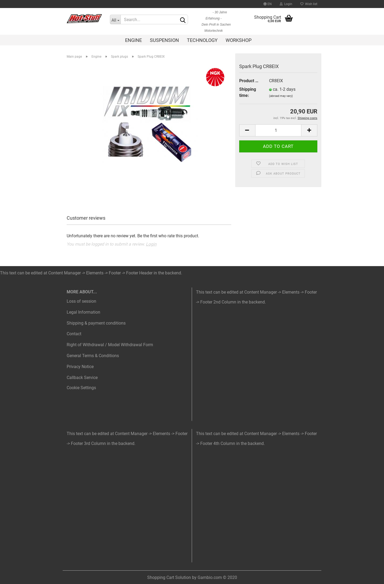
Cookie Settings (81, 387)
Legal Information (83, 312)
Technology (202, 40)
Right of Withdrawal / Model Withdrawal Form (110, 344)
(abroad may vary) (281, 96)
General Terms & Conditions (93, 355)
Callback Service (82, 377)
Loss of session (81, 301)
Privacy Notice (80, 366)
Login (286, 4)
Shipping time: (247, 92)
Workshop (238, 40)
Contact (74, 333)
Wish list (308, 4)
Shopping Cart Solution (169, 577)
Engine (133, 40)
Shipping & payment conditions (96, 323)
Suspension (164, 40)
